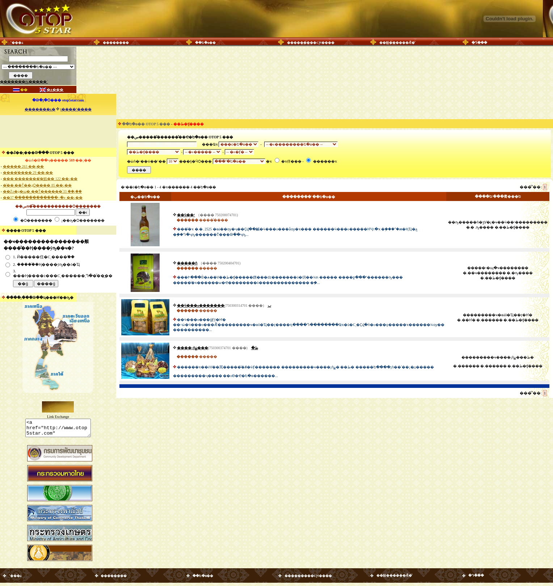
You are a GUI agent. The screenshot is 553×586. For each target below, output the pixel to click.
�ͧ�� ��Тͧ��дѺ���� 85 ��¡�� (37, 185)
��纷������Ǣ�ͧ (397, 43)
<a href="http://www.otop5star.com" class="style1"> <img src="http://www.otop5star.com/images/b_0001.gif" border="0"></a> (58, 429)
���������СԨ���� (310, 43)
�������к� (40, 109)
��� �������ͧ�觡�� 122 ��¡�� (40, 179)
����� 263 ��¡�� (23, 166)
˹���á (16, 43)
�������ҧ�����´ (24, 82)
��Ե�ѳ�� (205, 43)
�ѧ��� (55, 90)
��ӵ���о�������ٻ (224, 305)
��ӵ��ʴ (186, 215)
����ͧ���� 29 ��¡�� (28, 173)
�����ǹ (187, 263)
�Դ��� (479, 43)
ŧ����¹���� (76, 109)
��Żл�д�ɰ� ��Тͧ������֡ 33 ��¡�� (42, 191)
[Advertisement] (58, 131)
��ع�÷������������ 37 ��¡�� (43, 198)
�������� (116, 43)
